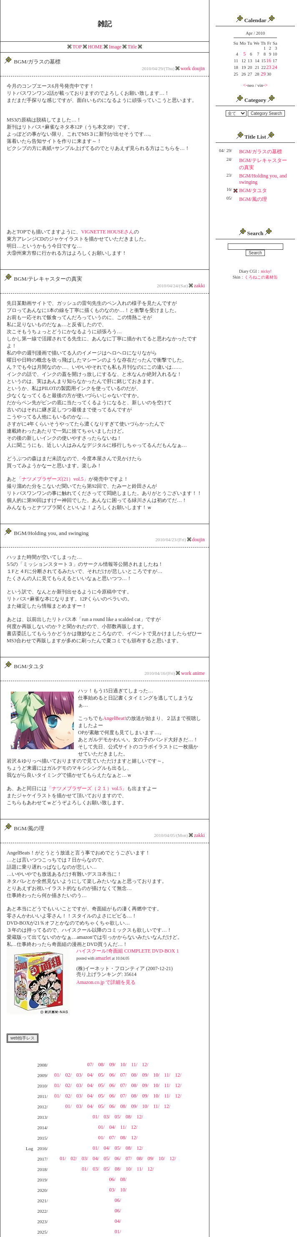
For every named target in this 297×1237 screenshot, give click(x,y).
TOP (77, 47)
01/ (57, 1075)
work (186, 68)
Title (132, 47)
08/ (101, 1064)
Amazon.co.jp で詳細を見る (106, 982)
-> (265, 85)
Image (115, 47)
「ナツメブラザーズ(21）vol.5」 (52, 479)
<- (245, 85)
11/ (134, 1064)
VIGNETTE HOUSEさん (107, 232)
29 (263, 74)
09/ (112, 1064)
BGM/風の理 (253, 199)
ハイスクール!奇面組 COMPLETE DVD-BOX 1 (127, 951)
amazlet (103, 958)
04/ (90, 1075)
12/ (145, 1064)
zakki (199, 286)
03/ (79, 1075)
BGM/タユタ (253, 190)
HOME (95, 47)
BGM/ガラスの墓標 (260, 152)
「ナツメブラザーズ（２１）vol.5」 (87, 788)
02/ (68, 1075)
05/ (101, 1075)
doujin (198, 68)
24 (274, 67)
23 (268, 67)
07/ (90, 1064)
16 (268, 60)
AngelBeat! (114, 718)
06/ (112, 1075)
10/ (123, 1064)
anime (199, 673)
